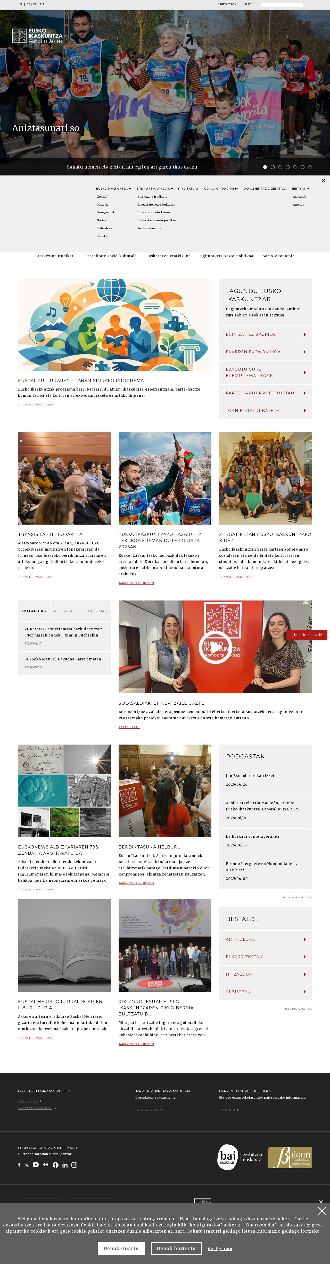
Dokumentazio (265, 188)
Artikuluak (266, 939)
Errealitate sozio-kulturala (156, 204)
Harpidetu (229, 1109)
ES (28, 4)
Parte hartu (129, 729)
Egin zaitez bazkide (266, 334)
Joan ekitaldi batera (266, 410)
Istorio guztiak (298, 1008)
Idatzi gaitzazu (149, 1109)
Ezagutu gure (266, 373)
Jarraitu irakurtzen (36, 407)
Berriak (300, 188)
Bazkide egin (30, 1101)
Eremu (154, 188)
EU (21, 4)
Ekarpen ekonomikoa (266, 351)
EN (42, 4)
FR (35, 4)
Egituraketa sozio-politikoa (157, 220)
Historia (103, 204)
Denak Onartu (121, 1248)
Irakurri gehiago (222, 1231)
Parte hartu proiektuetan (266, 393)
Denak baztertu (176, 1248)
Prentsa (103, 236)
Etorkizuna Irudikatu (152, 196)
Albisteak (64, 611)
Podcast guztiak (297, 897)
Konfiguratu (220, 1249)
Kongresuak (106, 212)
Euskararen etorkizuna (154, 212)
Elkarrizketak (266, 956)
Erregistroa (227, 4)
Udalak (221, 188)
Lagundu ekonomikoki (37, 1108)
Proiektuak (188, 188)
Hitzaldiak (266, 974)
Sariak (101, 220)
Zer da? (102, 196)
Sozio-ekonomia (149, 228)
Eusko (113, 188)
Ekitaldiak (34, 611)
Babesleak (104, 228)
